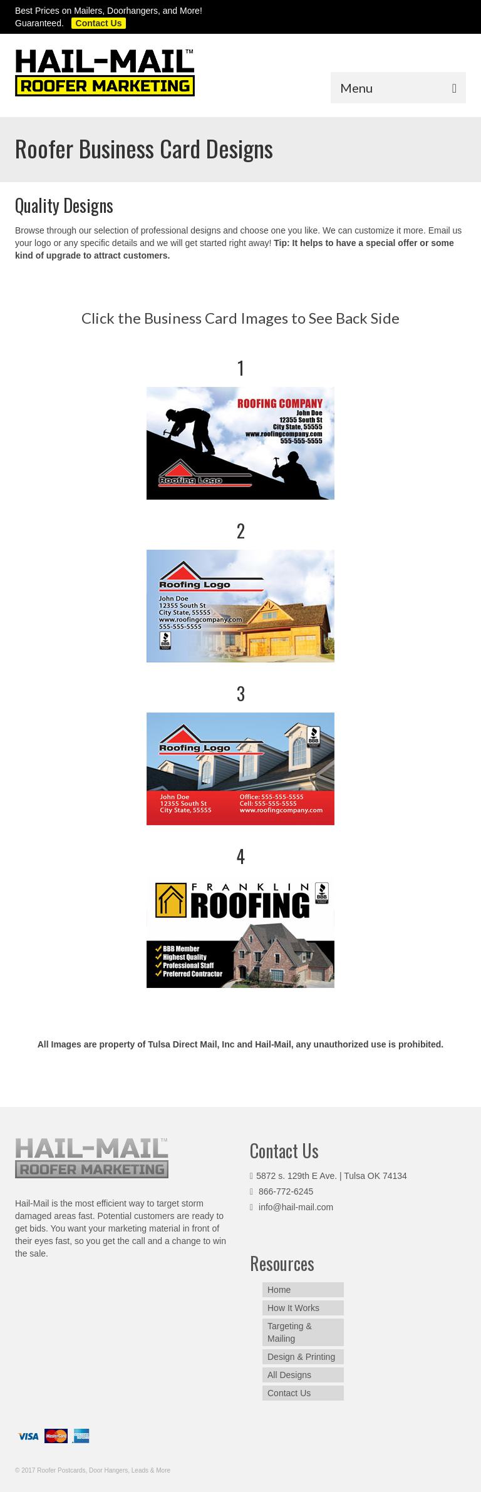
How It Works (293, 1308)
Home (279, 1290)
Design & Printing (301, 1357)
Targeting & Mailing (289, 1332)
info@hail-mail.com (291, 1207)
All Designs (289, 1375)
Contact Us (289, 1393)
